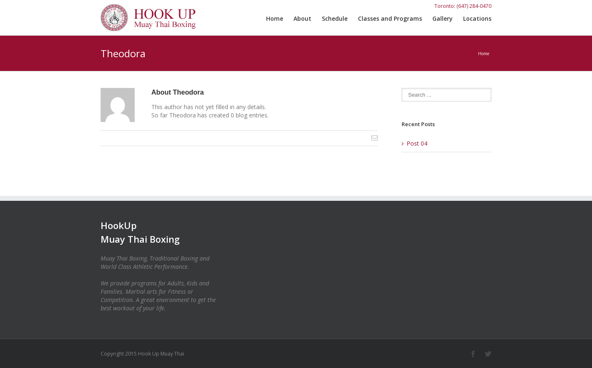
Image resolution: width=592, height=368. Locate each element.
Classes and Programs (390, 18)
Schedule (335, 18)
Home (274, 18)
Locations (477, 18)
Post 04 (417, 143)
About (302, 18)
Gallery (442, 18)
